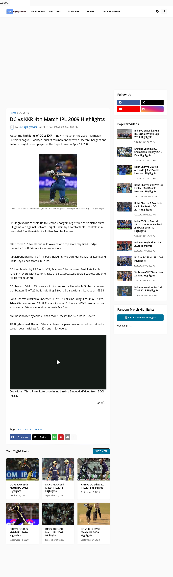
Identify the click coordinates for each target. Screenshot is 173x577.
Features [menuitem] (55, 11)
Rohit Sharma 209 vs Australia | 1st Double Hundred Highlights (146, 170)
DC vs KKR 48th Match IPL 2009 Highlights (54, 532)
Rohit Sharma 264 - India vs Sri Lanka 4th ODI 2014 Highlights (148, 206)
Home (13, 113)
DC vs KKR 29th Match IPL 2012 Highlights (19, 488)
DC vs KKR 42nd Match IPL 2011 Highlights (54, 488)
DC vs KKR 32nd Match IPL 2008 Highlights (90, 532)
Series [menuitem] (90, 11)
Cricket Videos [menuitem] (111, 11)
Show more (101, 451)
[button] (157, 11)
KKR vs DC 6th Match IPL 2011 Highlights (93, 486)
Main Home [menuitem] (38, 11)
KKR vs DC (40, 429)
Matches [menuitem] (73, 11)
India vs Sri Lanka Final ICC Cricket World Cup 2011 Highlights (146, 134)
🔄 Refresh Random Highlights (140, 317)
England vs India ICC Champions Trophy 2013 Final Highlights (148, 152)
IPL (31, 429)
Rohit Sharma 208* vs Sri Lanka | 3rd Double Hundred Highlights (148, 188)
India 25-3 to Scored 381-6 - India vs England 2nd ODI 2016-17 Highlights (148, 226)
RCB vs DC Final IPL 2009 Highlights (148, 259)
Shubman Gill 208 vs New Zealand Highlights (148, 274)
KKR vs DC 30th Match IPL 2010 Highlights (19, 532)
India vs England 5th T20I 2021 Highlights (148, 244)
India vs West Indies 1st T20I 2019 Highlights (148, 289)
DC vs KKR (24, 113)
